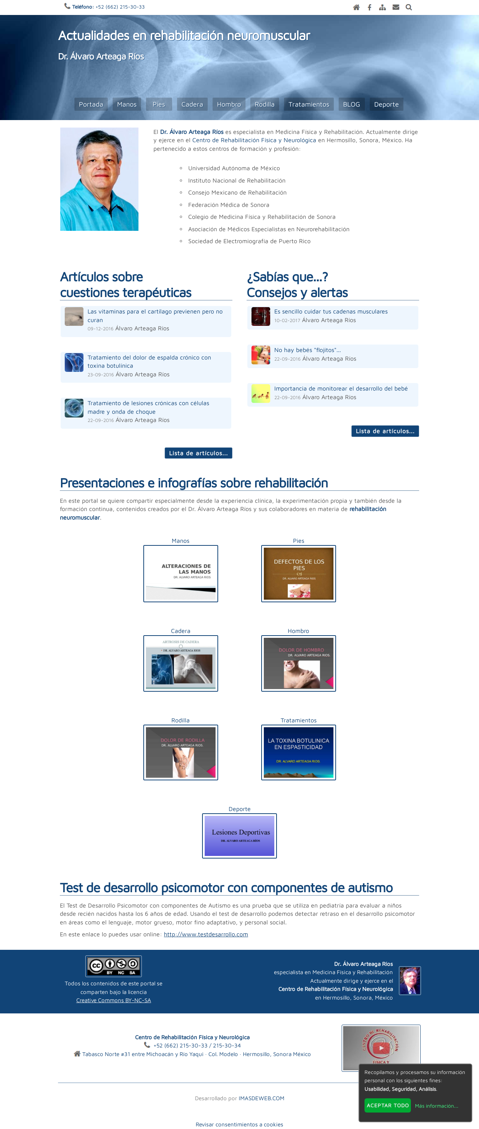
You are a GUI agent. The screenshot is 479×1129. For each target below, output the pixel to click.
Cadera (192, 104)
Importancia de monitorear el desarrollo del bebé (341, 388)
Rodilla (265, 104)
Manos (127, 104)
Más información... (436, 1105)
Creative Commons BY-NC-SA (113, 1000)
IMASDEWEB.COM (261, 1098)
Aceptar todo (388, 1105)
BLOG (351, 104)
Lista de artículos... (198, 453)
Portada (91, 104)
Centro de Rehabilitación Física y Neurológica (254, 140)
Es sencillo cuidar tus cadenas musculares (331, 311)
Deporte (386, 104)
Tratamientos (309, 104)
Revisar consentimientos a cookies (239, 1124)
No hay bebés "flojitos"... (307, 349)
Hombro (229, 104)
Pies (159, 104)
